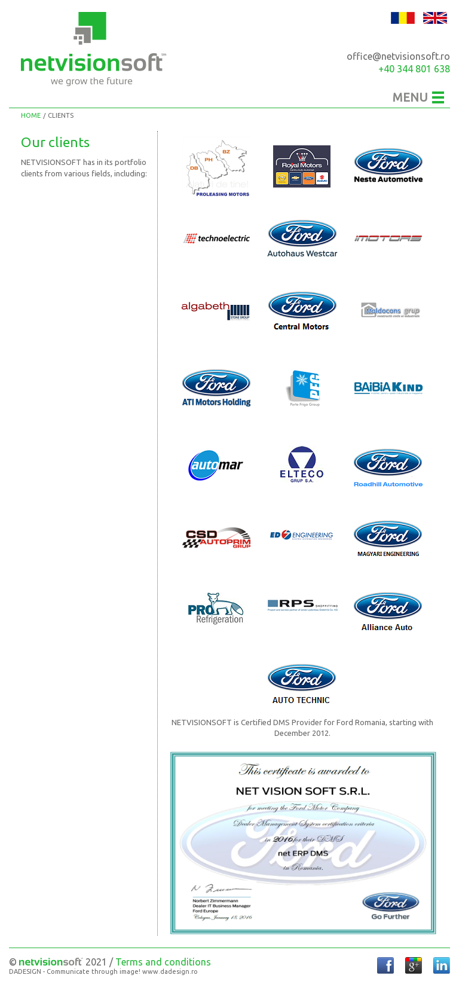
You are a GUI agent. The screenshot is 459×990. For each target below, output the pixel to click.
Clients (61, 115)
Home (31, 115)
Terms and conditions (163, 962)
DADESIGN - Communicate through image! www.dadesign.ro (103, 971)
